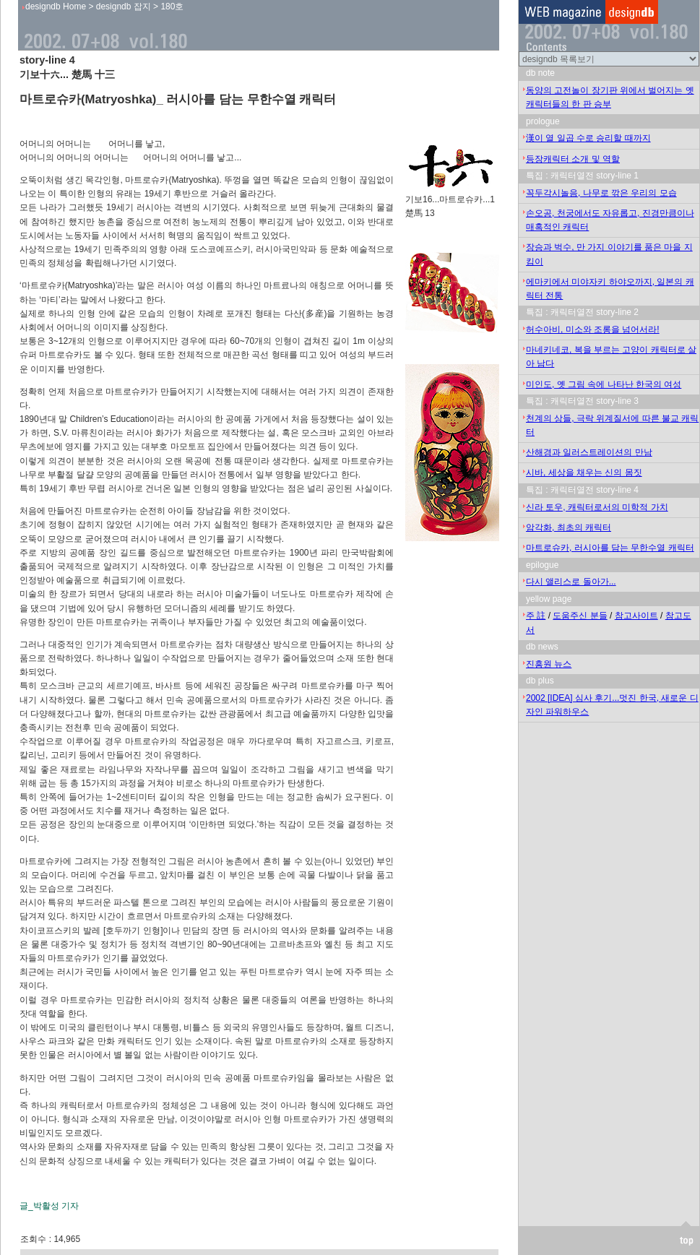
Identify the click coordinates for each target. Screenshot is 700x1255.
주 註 (535, 616)
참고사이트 (636, 616)
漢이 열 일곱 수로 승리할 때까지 (588, 138)
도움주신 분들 (580, 616)
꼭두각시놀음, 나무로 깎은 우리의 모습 (601, 193)
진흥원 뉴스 (548, 664)
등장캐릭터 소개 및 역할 (573, 159)
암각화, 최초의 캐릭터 (568, 527)
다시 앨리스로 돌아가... (571, 582)
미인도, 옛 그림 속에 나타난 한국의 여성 (603, 384)
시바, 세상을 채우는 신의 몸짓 (584, 472)
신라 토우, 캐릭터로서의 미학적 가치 (597, 507)
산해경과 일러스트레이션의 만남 (589, 452)
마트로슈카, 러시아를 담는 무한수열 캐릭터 (610, 548)
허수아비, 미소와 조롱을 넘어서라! (593, 329)
